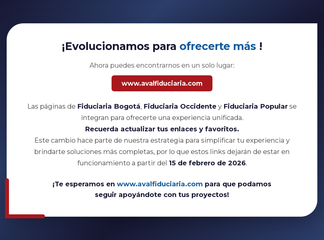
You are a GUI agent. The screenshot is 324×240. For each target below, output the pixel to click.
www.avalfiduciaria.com (162, 83)
